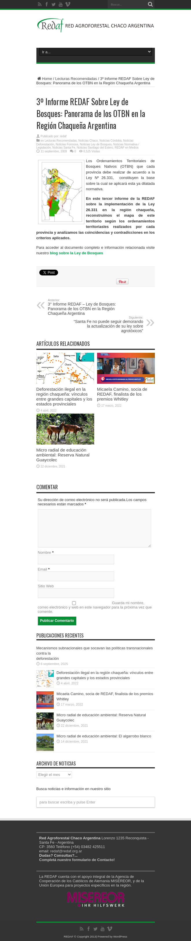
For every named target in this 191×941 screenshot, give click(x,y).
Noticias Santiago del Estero (95, 147)
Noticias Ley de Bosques (96, 144)
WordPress (120, 936)
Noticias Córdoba (110, 140)
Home (44, 78)
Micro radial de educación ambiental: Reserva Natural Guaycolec (63, 454)
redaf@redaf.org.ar (66, 851)
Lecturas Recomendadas (76, 78)
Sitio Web (46, 586)
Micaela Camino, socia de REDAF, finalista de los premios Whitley (122, 394)
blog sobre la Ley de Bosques (76, 253)
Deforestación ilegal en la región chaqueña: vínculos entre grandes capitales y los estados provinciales (64, 396)
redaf (63, 136)
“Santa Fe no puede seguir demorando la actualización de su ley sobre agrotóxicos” (108, 324)
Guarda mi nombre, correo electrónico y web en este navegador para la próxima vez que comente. (95, 607)
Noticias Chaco (88, 140)
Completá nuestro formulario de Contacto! (77, 860)
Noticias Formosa (67, 144)
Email (42, 569)
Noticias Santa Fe (63, 147)
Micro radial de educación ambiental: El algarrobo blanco (104, 736)
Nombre (44, 552)
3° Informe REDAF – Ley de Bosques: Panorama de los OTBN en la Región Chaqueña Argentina (83, 307)
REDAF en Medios (127, 147)
